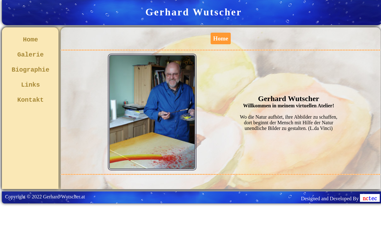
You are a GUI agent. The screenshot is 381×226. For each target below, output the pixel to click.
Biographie (30, 69)
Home (30, 39)
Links (30, 85)
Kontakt (30, 100)
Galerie (30, 54)
